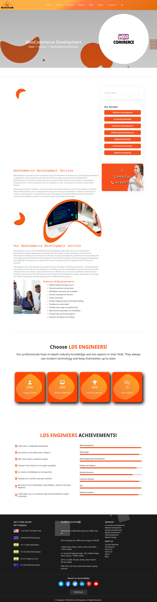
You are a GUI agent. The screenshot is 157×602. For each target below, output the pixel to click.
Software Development (122, 126)
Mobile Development (113, 532)
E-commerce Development (115, 525)
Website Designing (122, 152)
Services (70, 5)
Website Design (111, 537)
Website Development (122, 112)
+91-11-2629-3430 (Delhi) (29, 545)
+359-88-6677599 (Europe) (30, 538)
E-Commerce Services (122, 146)
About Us (59, 5)
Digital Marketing (122, 139)
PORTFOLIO (78, 592)
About (107, 554)
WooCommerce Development (64, 46)
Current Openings (111, 544)
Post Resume (110, 547)
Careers (101, 5)
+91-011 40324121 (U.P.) (29, 559)
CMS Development (112, 535)
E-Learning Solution (122, 119)
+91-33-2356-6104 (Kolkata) (30, 552)
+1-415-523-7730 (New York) (30, 531)
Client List (108, 549)
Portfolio (81, 5)
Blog (91, 5)
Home (48, 5)
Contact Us (112, 5)
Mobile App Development (122, 132)
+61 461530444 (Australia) (30, 565)
